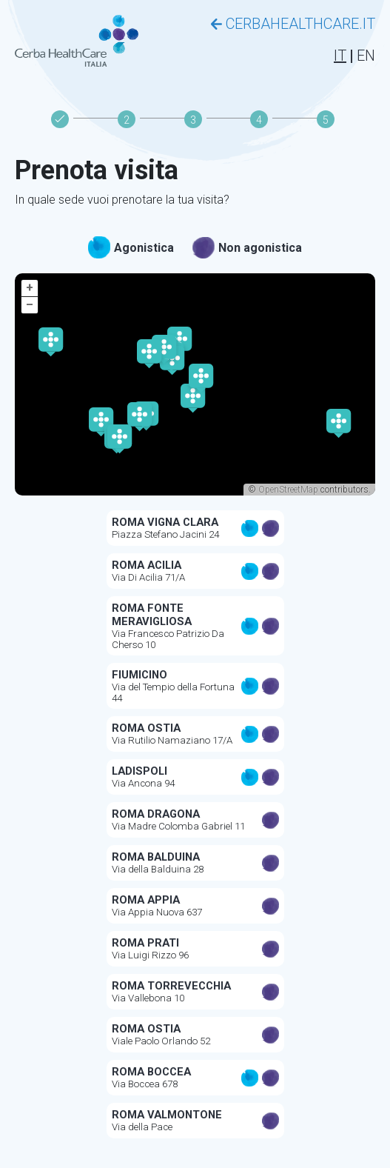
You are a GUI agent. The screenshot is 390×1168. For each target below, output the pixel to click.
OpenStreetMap (288, 489)
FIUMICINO (139, 674)
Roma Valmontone (167, 1114)
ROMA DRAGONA (156, 814)
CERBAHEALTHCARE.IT (293, 24)
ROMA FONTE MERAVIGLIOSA (152, 614)
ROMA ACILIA (146, 565)
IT (340, 55)
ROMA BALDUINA (156, 857)
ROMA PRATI (145, 943)
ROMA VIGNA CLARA (165, 522)
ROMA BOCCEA (151, 1071)
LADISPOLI (139, 771)
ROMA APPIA (146, 900)
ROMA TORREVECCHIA (171, 985)
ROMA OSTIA (146, 728)
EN (366, 55)
